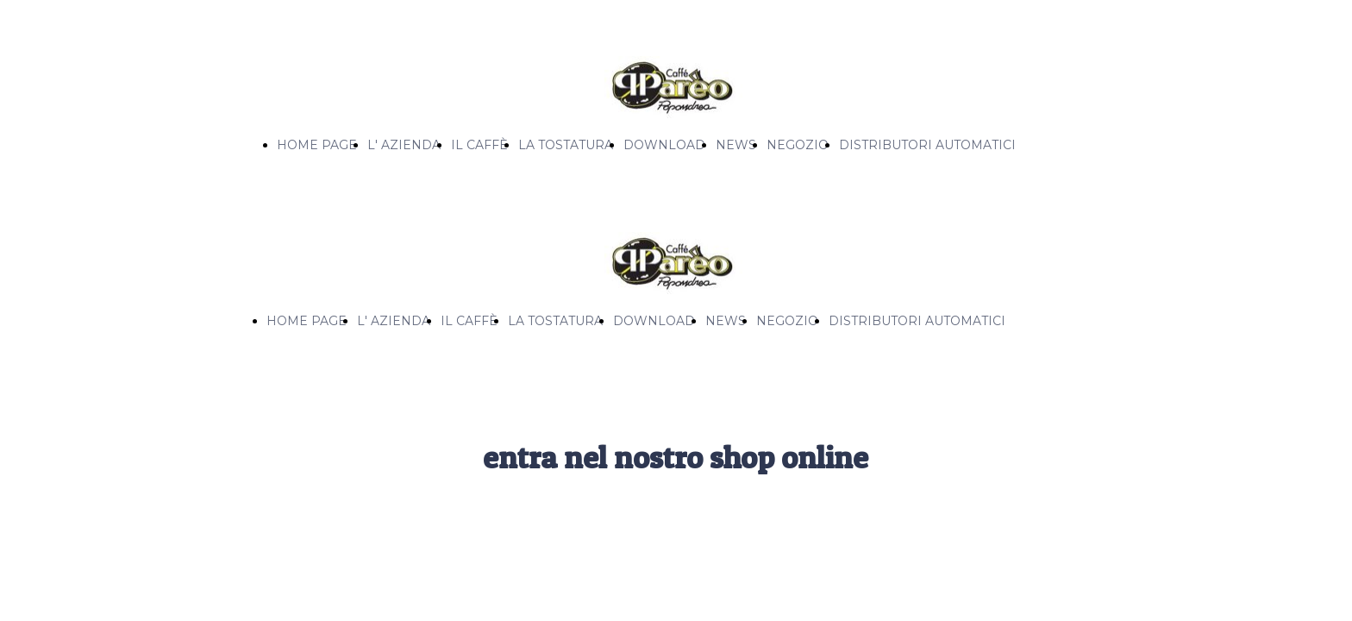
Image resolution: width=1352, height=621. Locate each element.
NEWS (736, 145)
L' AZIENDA (404, 145)
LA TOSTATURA (565, 145)
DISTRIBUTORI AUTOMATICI (927, 145)
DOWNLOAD (664, 145)
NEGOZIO (798, 145)
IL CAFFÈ (479, 145)
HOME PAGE (317, 145)
